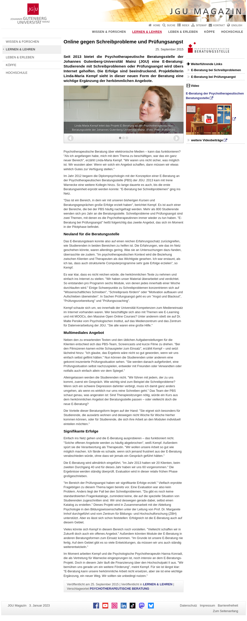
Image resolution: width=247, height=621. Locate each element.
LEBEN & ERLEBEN (183, 32)
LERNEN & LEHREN (147, 32)
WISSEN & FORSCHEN (109, 32)
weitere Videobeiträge (207, 140)
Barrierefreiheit (228, 605)
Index (185, 25)
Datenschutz (188, 605)
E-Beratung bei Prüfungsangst (213, 77)
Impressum (207, 605)
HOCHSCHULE (232, 32)
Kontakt (219, 25)
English (237, 25)
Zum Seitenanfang (225, 611)
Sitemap (201, 25)
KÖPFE (209, 32)
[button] (70, 138)
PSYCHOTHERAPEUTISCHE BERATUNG (119, 588)
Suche (171, 25)
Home (156, 25)
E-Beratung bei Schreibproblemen (216, 70)
